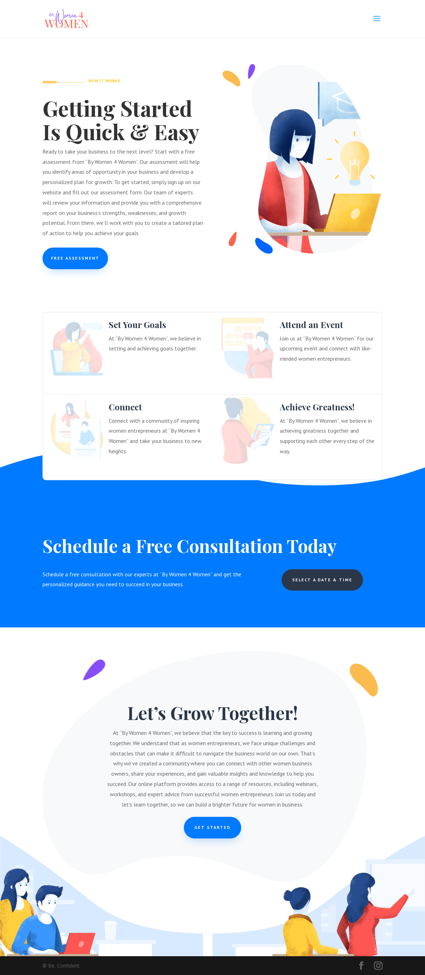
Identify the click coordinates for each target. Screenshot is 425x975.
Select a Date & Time (322, 579)
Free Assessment (75, 258)
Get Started (212, 827)
